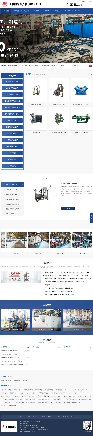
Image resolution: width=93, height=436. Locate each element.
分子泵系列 (12, 156)
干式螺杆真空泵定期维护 (59, 402)
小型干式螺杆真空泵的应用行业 (8, 405)
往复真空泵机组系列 (12, 130)
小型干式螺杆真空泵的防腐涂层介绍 (15, 351)
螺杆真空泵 (8, 380)
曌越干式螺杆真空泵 (31, 399)
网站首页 (6, 11)
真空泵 (2, 380)
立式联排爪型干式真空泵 (27, 390)
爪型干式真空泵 (72, 396)
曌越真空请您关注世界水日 (60, 393)
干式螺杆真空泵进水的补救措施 (44, 402)
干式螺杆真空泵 (16, 380)
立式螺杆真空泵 (16, 390)
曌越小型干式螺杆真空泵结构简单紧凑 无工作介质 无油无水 (15, 361)
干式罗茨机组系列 (12, 150)
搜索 (90, 66)
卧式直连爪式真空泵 (48, 390)
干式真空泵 (24, 380)
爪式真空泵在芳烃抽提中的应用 (45, 393)
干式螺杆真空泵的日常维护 (71, 399)
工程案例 (36, 11)
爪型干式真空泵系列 (12, 66)
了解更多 (67, 209)
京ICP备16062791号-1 (29, 431)
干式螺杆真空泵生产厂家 (57, 399)
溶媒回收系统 (12, 163)
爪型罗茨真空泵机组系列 (12, 117)
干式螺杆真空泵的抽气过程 (7, 399)
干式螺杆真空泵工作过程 (18, 402)
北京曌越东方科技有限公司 (16, 393)
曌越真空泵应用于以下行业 (50, 396)
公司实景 (57, 11)
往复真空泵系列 (12, 124)
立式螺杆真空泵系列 (23, 66)
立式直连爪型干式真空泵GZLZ (62, 390)
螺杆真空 (34, 393)
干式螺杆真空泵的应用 (30, 402)
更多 (91, 77)
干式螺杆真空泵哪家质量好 (43, 399)
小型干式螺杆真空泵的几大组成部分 (15, 354)
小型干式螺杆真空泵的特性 (73, 402)
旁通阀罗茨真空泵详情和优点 (19, 396)
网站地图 (90, 1)
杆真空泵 (70, 393)
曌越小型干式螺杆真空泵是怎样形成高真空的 (15, 365)
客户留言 (84, 1)
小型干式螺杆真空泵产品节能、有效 (15, 358)
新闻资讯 (47, 11)
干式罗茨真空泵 (38, 390)
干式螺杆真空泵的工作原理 (84, 396)
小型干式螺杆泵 (78, 393)
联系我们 (77, 11)
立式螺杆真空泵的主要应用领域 (34, 396)
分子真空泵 (73, 390)
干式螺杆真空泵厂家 (20, 399)
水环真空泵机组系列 (12, 143)
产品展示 (26, 11)
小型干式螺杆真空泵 (82, 390)
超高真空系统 (12, 169)
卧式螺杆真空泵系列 (33, 66)
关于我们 (16, 11)
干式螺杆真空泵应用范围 (85, 399)
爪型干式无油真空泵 (63, 396)
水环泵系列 (12, 137)
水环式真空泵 (27, 393)
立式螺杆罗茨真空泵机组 (45, 66)
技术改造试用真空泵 (6, 396)
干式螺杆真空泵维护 (6, 402)
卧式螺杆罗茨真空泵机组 (58, 66)
